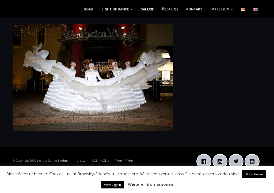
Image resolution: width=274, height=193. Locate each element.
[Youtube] (253, 161)
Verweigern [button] (112, 185)
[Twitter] (237, 161)
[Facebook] (205, 161)
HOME (89, 9)
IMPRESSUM (220, 9)
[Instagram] (221, 161)
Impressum (81, 160)
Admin (65, 160)
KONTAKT (194, 9)
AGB (95, 160)
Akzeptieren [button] (254, 174)
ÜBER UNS (170, 9)
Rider (118, 160)
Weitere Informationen (150, 184)
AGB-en (106, 160)
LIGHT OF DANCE (115, 9)
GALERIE (147, 9)
